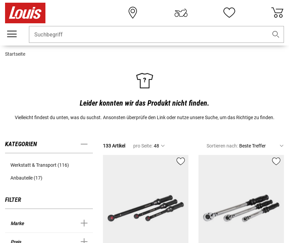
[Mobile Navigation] (12, 34)
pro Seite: (142, 145)
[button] (276, 34)
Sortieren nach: (222, 145)
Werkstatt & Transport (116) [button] (39, 165)
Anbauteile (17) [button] (26, 178)
